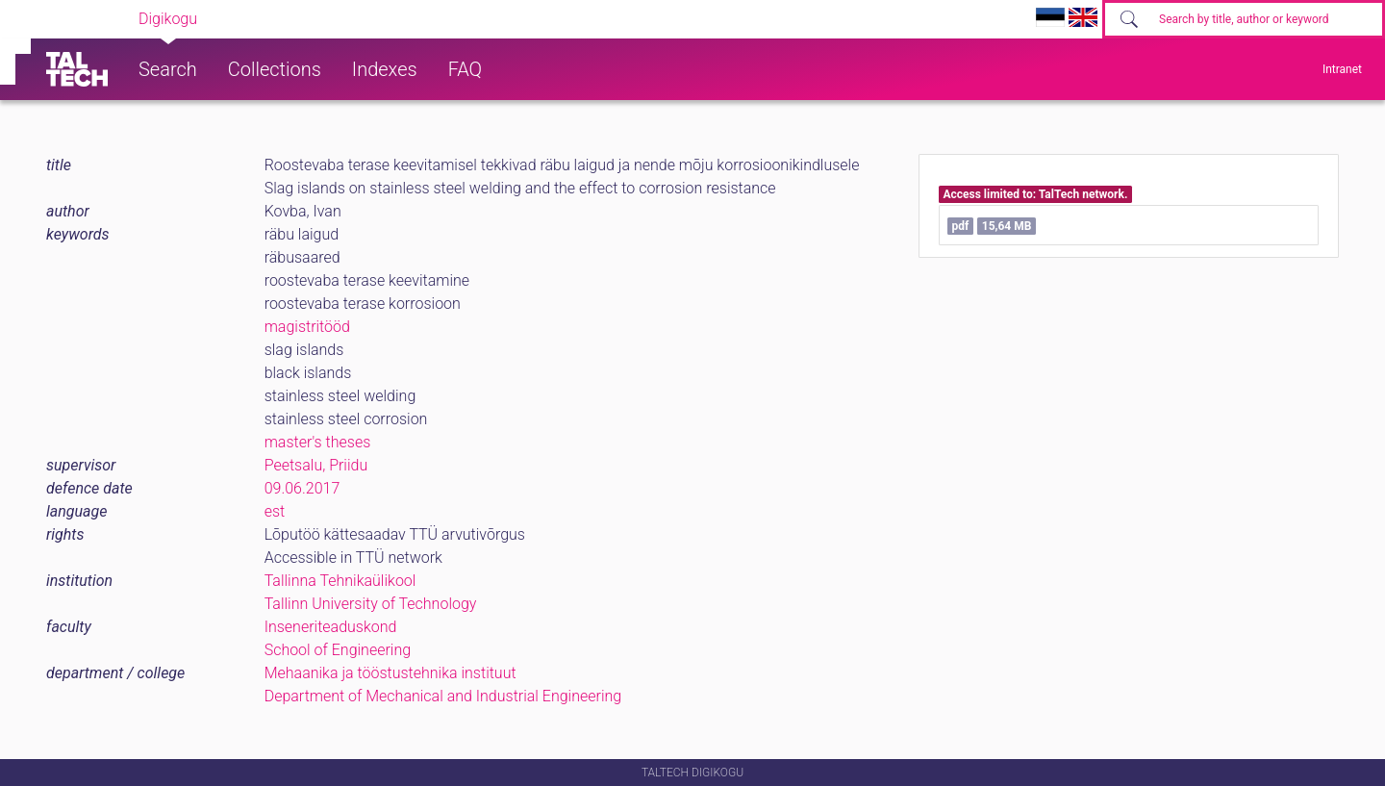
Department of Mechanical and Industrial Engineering (443, 696)
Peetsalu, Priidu (316, 465)
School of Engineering (337, 650)
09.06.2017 (302, 488)
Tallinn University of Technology (370, 604)
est (275, 511)
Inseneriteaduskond (330, 627)
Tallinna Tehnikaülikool (340, 580)
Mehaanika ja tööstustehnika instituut (390, 673)
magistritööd (307, 326)
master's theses (317, 442)
